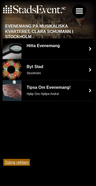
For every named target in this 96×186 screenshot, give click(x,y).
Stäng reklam (17, 162)
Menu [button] (79, 11)
